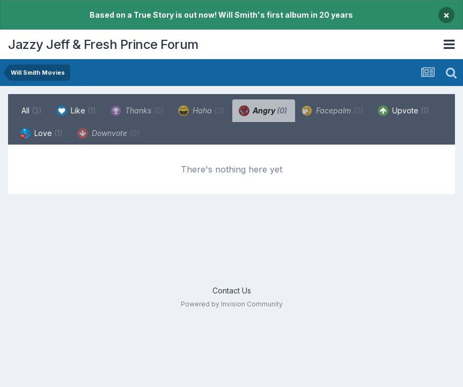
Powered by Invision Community (232, 304)
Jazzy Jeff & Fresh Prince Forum (103, 44)
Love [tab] (41, 133)
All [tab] (31, 110)
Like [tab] (76, 110)
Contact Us (231, 290)
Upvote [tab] (403, 110)
